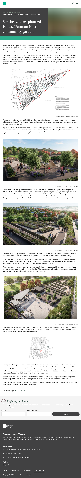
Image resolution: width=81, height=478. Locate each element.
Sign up (71, 414)
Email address (37, 410)
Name (3, 410)
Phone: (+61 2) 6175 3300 (13, 453)
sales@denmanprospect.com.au (20, 457)
